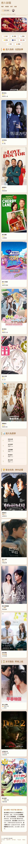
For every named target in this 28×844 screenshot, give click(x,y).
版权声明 (8, 839)
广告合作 (19, 839)
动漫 (15, 6)
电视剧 (7, 6)
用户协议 (14, 839)
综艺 (11, 6)
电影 (2, 6)
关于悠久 (3, 839)
